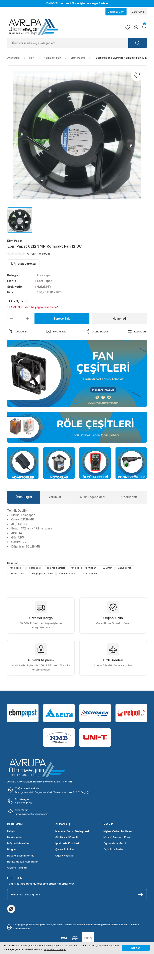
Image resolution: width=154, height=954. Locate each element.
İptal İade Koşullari (67, 843)
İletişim (11, 831)
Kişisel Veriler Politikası (117, 831)
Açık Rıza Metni (113, 849)
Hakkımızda (14, 837)
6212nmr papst (67, 574)
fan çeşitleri (16, 568)
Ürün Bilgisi (24, 497)
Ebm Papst (44, 275)
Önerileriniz (129, 497)
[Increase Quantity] (28, 319)
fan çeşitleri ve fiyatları (83, 568)
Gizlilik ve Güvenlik (67, 837)
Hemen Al (119, 319)
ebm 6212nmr (17, 574)
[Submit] (140, 895)
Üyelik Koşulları (64, 855)
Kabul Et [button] (135, 948)
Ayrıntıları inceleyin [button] (55, 949)
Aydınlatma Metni (114, 843)
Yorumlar (55, 497)
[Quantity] (19, 319)
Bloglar (11, 849)
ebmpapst (35, 568)
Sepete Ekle (62, 319)
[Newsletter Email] (77, 894)
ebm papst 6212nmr (42, 574)
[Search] (77, 43)
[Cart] (144, 27)
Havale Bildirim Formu (20, 855)
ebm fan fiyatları (56, 568)
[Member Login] (135, 27)
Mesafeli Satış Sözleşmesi (72, 831)
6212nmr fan (125, 568)
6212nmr (107, 568)
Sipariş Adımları (17, 868)
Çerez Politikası (65, 849)
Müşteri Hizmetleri (18, 843)
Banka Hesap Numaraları (22, 862)
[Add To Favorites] (137, 75)
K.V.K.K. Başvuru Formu (117, 837)
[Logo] (63, 27)
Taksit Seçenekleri (91, 497)
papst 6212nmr (90, 574)
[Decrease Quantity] (12, 319)
